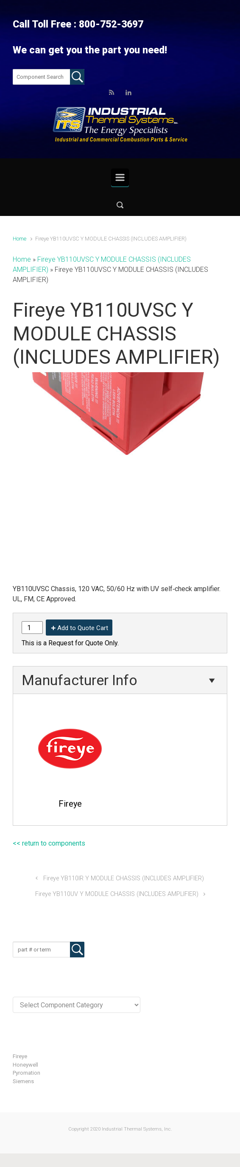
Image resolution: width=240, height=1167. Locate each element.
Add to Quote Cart (82, 628)
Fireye (20, 1056)
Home (19, 238)
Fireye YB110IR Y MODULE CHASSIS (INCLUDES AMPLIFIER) (123, 878)
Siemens (23, 1081)
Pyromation (26, 1073)
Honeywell (25, 1065)
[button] (120, 205)
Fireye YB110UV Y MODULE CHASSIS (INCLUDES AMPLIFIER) (116, 894)
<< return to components (49, 843)
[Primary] (120, 177)
